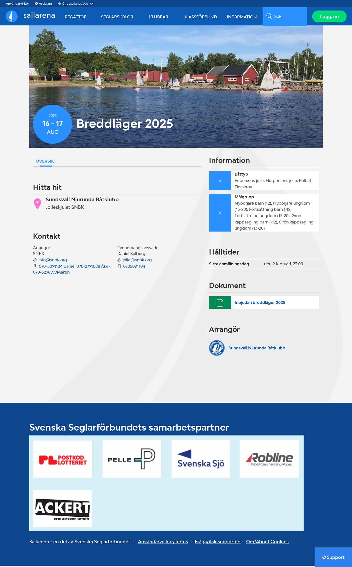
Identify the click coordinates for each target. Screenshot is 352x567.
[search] (284, 17)
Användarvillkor (17, 3)
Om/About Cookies (267, 542)
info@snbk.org (52, 261)
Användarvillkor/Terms (163, 542)
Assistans (46, 3)
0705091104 (134, 267)
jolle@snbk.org (137, 261)
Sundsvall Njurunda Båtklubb (257, 348)
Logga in (328, 17)
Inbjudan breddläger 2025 (260, 303)
